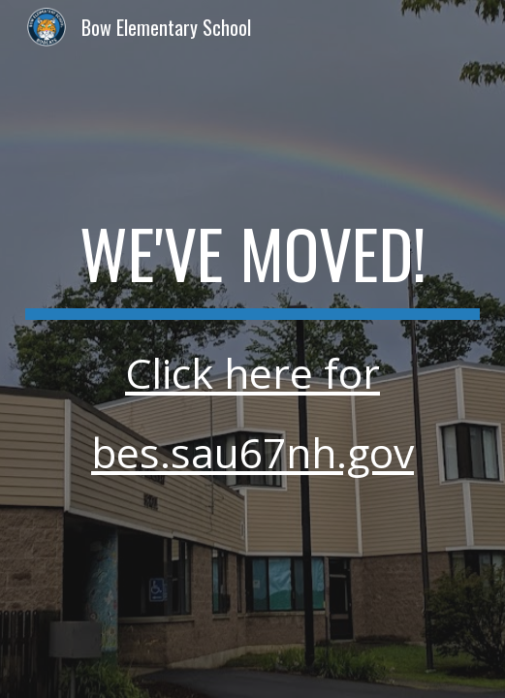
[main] (252, 349)
